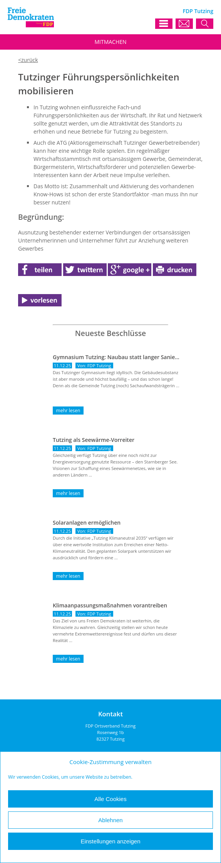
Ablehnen (110, 820)
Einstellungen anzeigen (110, 841)
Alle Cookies (110, 799)
